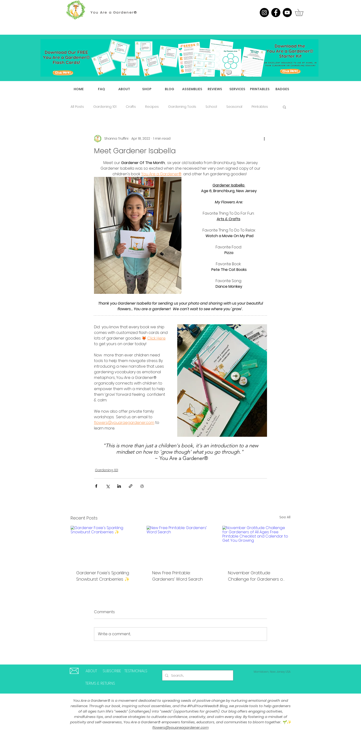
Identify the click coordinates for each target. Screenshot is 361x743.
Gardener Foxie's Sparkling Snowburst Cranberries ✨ (103, 576)
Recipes (152, 107)
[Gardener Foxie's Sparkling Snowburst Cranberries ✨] (105, 545)
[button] (302, 12)
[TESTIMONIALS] (136, 671)
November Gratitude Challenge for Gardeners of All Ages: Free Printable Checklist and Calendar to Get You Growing (256, 576)
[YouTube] (287, 12)
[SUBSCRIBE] (112, 671)
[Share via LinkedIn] (119, 486)
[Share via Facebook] (96, 486)
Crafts (131, 107)
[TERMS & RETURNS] (100, 683)
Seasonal (234, 107)
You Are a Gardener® (113, 12)
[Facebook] (275, 12)
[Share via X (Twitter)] (107, 486)
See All (284, 517)
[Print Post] (142, 486)
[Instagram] (264, 12)
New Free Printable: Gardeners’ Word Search (177, 576)
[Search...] (197, 675)
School (211, 107)
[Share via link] (130, 486)
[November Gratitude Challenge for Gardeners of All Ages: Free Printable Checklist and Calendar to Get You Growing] (256, 545)
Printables (260, 107)
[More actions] (264, 139)
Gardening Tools (182, 107)
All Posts (77, 107)
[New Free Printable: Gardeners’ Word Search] (181, 545)
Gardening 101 (104, 107)
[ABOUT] (91, 671)
